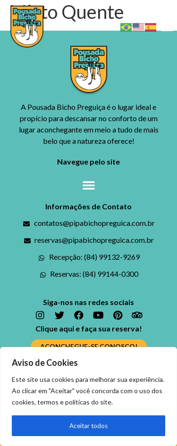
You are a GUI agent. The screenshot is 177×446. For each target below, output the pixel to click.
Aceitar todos (88, 425)
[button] (167, 26)
